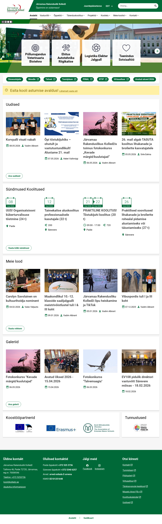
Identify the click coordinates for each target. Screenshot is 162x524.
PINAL (88, 79)
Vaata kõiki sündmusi (18, 248)
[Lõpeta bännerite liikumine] (2, 21)
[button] (6, 22)
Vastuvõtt (45, 15)
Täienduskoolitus (76, 15)
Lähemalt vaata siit (68, 91)
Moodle (34, 79)
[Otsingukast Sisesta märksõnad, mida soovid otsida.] (138, 6)
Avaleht (33, 15)
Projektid (93, 15)
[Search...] (155, 6)
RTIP (104, 79)
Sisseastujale (14, 79)
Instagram (99, 467)
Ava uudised (14, 176)
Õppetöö (59, 15)
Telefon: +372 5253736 (14, 477)
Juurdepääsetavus (93, 6)
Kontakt (134, 15)
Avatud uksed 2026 (144, 79)
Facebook (87, 467)
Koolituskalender (130, 497)
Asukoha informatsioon (14, 487)
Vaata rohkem (15, 328)
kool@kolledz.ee (11, 482)
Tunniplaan (70, 79)
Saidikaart (88, 518)
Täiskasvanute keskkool (134, 486)
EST (109, 6)
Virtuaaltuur (122, 79)
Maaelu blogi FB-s (131, 491)
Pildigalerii (127, 475)
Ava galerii (13, 404)
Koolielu (106, 15)
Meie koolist (120, 15)
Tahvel (51, 79)
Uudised (126, 502)
